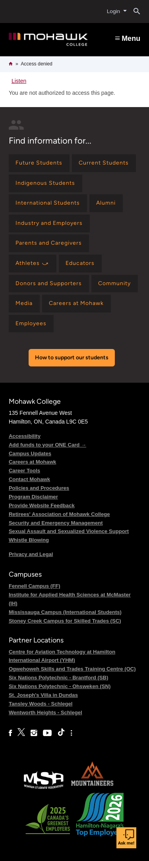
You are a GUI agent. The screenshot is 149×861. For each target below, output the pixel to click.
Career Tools (24, 471)
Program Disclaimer (33, 497)
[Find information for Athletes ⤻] (32, 263)
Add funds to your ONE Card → (47, 445)
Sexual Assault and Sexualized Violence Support (69, 531)
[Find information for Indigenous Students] (45, 183)
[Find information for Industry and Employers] (49, 223)
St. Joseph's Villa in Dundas (43, 695)
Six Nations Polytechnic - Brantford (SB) (58, 678)
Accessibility (25, 436)
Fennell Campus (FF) (34, 586)
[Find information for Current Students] (104, 163)
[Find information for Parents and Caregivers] (49, 243)
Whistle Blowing (29, 540)
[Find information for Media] (24, 304)
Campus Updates (30, 453)
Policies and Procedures (39, 488)
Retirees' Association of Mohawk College (59, 514)
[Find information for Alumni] (106, 203)
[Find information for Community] (114, 284)
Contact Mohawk (29, 479)
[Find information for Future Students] (39, 163)
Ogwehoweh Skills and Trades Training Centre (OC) (72, 669)
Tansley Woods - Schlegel (41, 704)
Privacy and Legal (31, 554)
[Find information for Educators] (80, 263)
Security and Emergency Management (56, 523)
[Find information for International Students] (48, 203)
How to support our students (71, 357)
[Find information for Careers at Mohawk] (76, 304)
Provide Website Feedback (42, 505)
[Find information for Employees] (31, 324)
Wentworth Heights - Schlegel (45, 712)
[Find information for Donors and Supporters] (49, 284)
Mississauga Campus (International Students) (65, 612)
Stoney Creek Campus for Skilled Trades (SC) (65, 621)
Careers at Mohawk (32, 462)
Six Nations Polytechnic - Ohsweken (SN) (59, 686)
